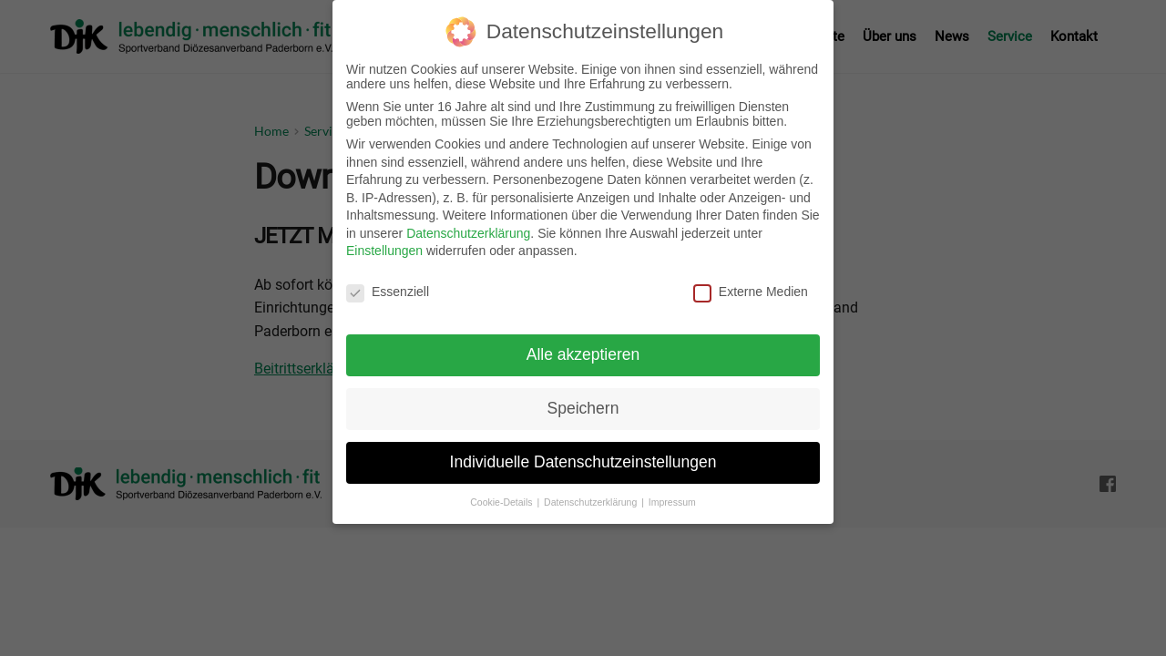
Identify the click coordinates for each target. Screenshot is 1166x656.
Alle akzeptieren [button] (583, 343)
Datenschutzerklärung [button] (591, 491)
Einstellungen (384, 240)
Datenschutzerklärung (468, 222)
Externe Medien (750, 281)
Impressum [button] (672, 491)
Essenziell (387, 281)
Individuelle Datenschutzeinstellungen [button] (583, 451)
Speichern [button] (583, 397)
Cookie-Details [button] (502, 491)
